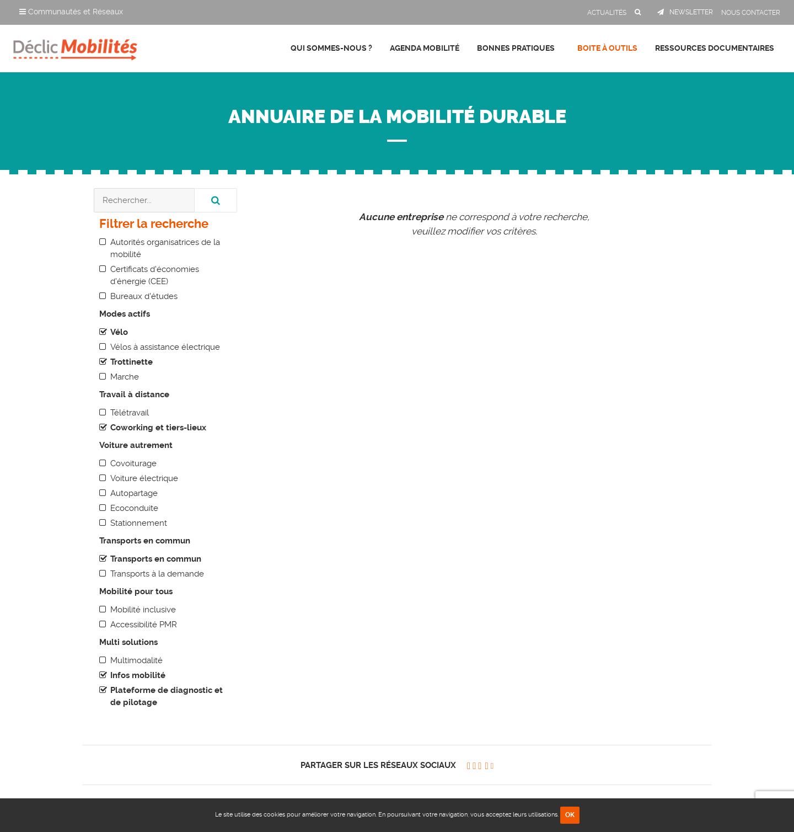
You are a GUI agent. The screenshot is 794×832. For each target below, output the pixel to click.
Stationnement (138, 523)
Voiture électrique (144, 478)
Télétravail (129, 413)
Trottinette (131, 362)
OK (570, 815)
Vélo (119, 332)
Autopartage (134, 493)
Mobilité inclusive (143, 610)
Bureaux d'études (144, 296)
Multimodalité (136, 660)
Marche (124, 377)
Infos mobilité (137, 675)
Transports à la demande (157, 574)
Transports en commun (155, 559)
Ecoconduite (134, 508)
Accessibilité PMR (143, 625)
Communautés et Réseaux (71, 11)
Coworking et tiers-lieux (158, 428)
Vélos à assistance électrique (165, 347)
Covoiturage (133, 463)
